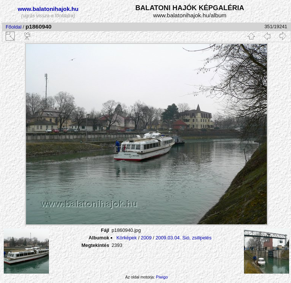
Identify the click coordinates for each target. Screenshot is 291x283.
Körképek (126, 238)
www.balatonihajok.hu (48, 9)
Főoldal (13, 27)
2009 (146, 238)
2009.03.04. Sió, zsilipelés (183, 238)
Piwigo (162, 277)
